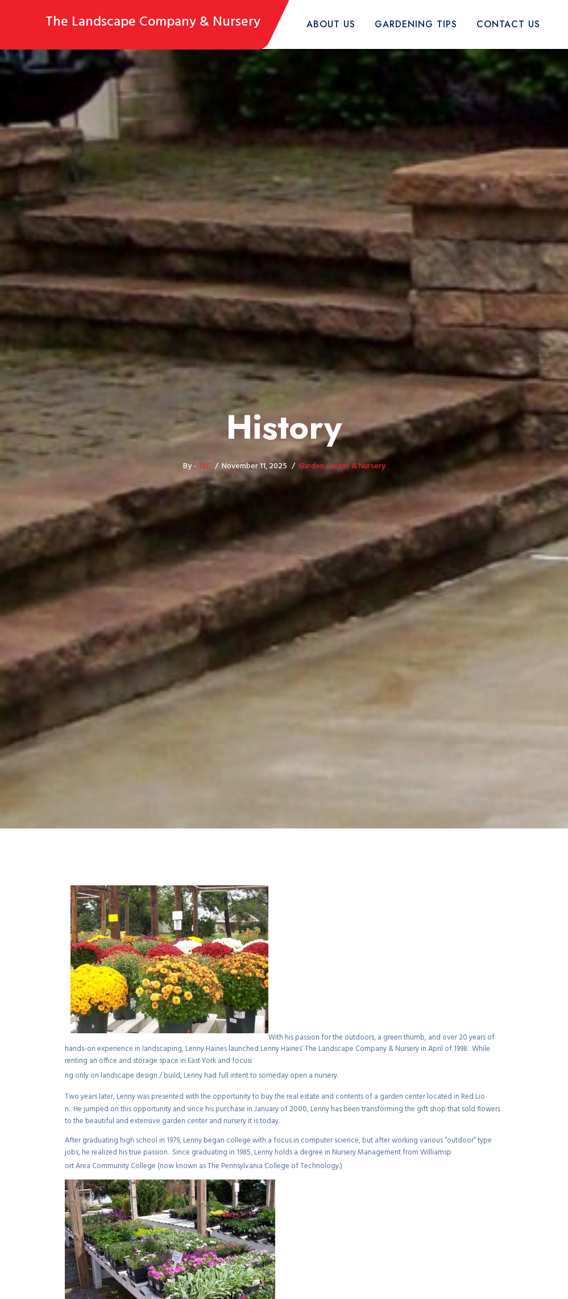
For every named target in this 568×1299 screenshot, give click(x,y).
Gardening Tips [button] (416, 24)
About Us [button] (330, 24)
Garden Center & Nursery (341, 466)
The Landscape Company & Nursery (152, 22)
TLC (204, 466)
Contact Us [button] (508, 24)
